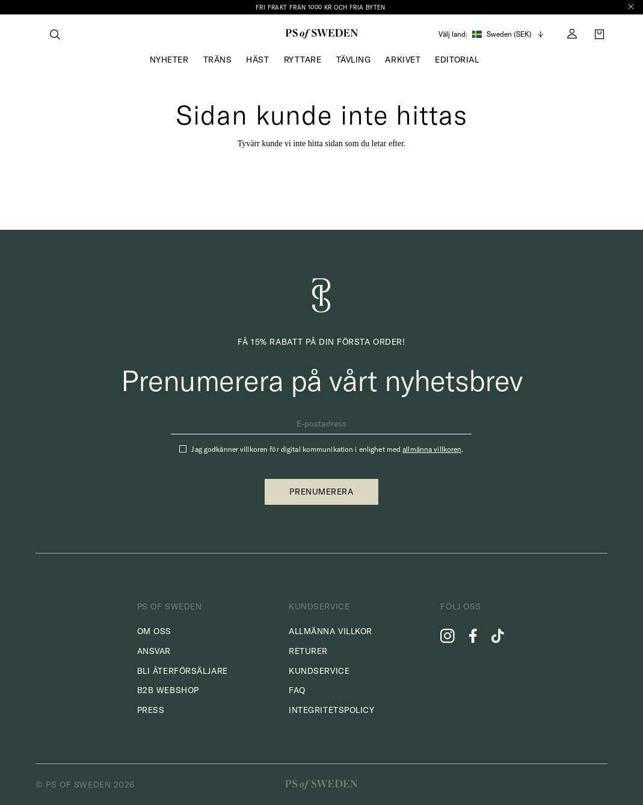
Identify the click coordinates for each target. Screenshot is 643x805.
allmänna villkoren (431, 449)
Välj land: (452, 34)
